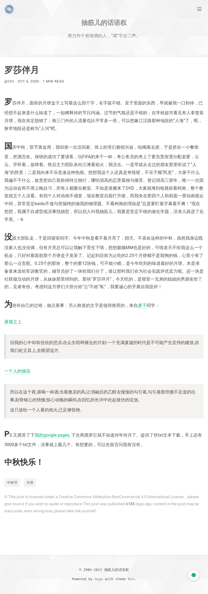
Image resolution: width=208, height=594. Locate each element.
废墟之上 (13, 321)
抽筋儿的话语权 (104, 22)
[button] (193, 575)
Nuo (131, 579)
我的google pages (52, 435)
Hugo (99, 579)
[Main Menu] (199, 8)
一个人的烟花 (17, 371)
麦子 (142, 305)
